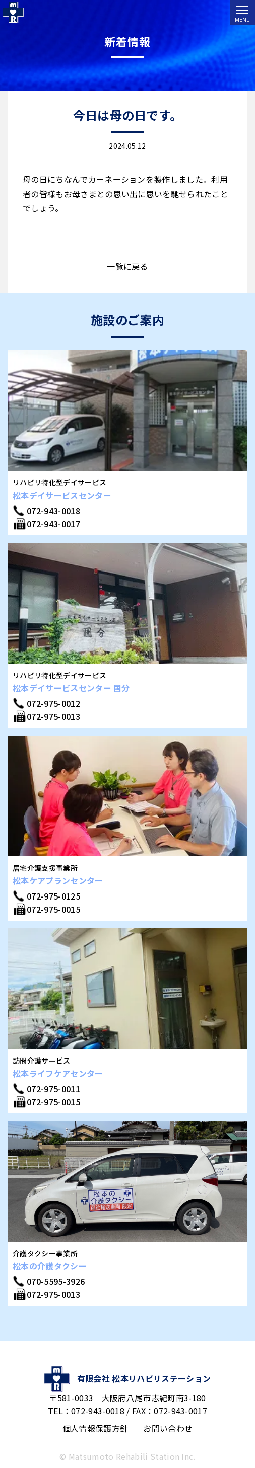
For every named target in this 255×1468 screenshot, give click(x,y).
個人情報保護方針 (95, 1428)
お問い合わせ (168, 1428)
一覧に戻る (127, 266)
